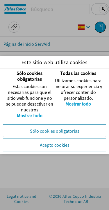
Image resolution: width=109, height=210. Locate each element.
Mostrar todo (29, 115)
